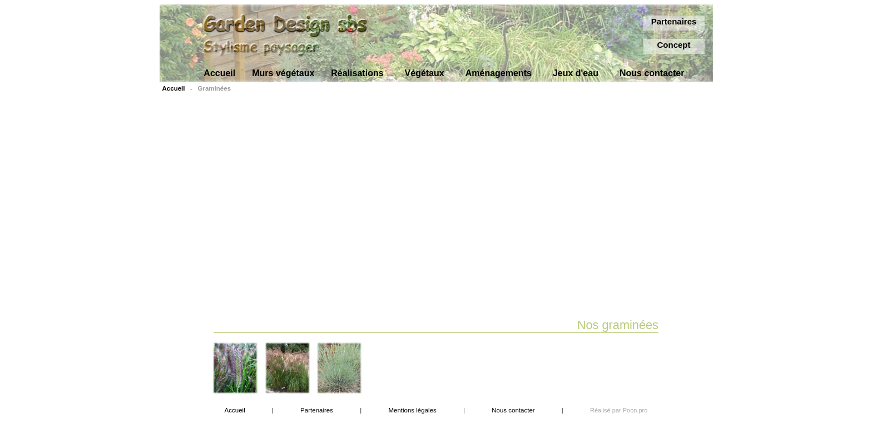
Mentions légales (412, 410)
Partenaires (674, 21)
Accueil (173, 88)
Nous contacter (513, 410)
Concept (674, 44)
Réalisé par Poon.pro (618, 410)
